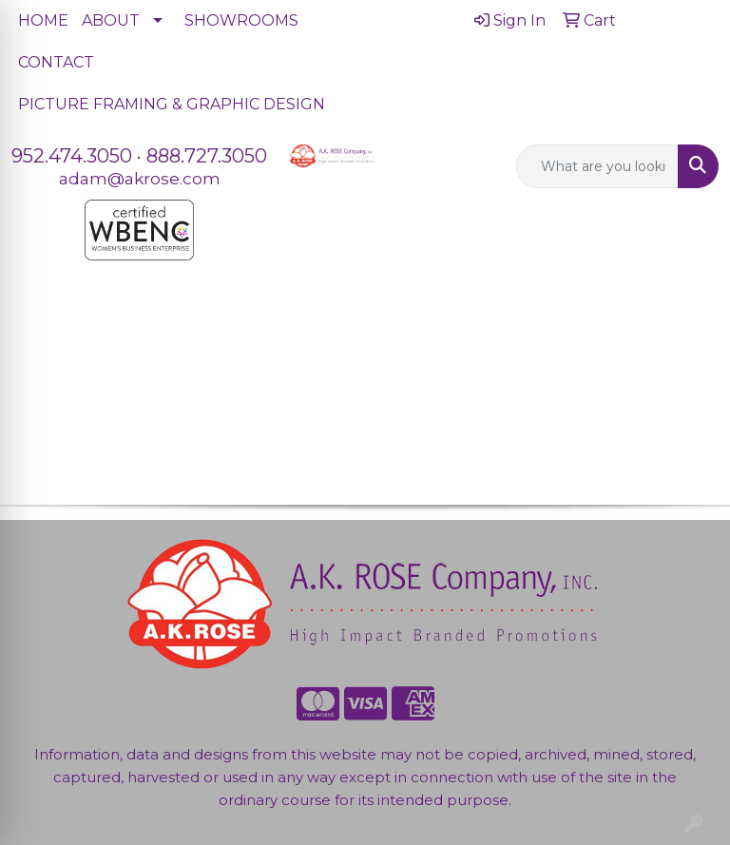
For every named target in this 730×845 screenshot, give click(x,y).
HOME (43, 20)
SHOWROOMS (241, 20)
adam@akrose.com (140, 178)
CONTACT (56, 62)
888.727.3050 (206, 155)
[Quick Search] (598, 166)
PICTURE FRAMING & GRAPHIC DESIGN (171, 104)
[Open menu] (692, 329)
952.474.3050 (71, 155)
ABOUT (111, 20)
